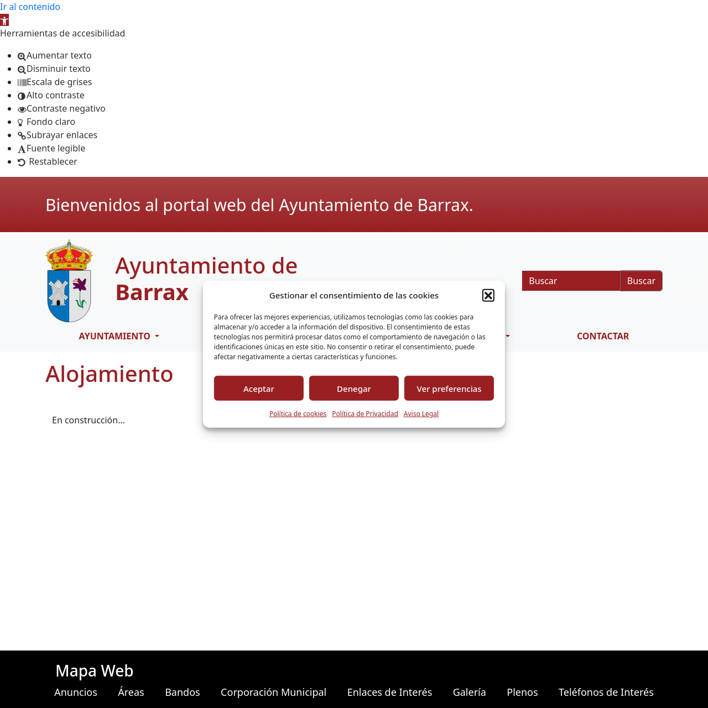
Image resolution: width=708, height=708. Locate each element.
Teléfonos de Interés (606, 692)
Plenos (522, 692)
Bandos (182, 692)
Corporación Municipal (273, 692)
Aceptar (258, 388)
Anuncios (75, 692)
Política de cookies (297, 413)
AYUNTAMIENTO (116, 336)
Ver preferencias (449, 388)
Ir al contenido (30, 7)
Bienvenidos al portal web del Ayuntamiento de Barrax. (259, 204)
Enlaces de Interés (390, 692)
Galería (469, 692)
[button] (4, 20)
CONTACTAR (603, 336)
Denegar (354, 388)
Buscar (641, 281)
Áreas (131, 692)
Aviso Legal (421, 413)
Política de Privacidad (365, 413)
